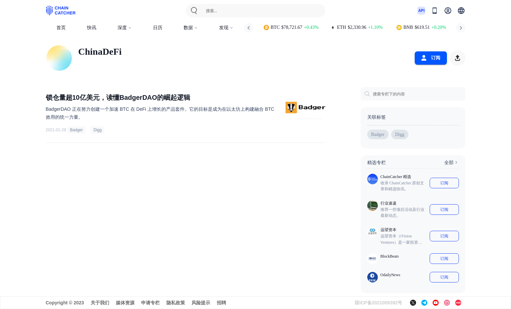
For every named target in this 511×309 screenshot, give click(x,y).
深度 (125, 27)
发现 (226, 27)
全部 (451, 162)
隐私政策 (175, 302)
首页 (61, 27)
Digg (97, 130)
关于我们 (100, 302)
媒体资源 (125, 302)
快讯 (91, 27)
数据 (191, 27)
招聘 (221, 302)
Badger (76, 130)
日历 (157, 27)
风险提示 (201, 302)
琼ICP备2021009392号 (378, 302)
